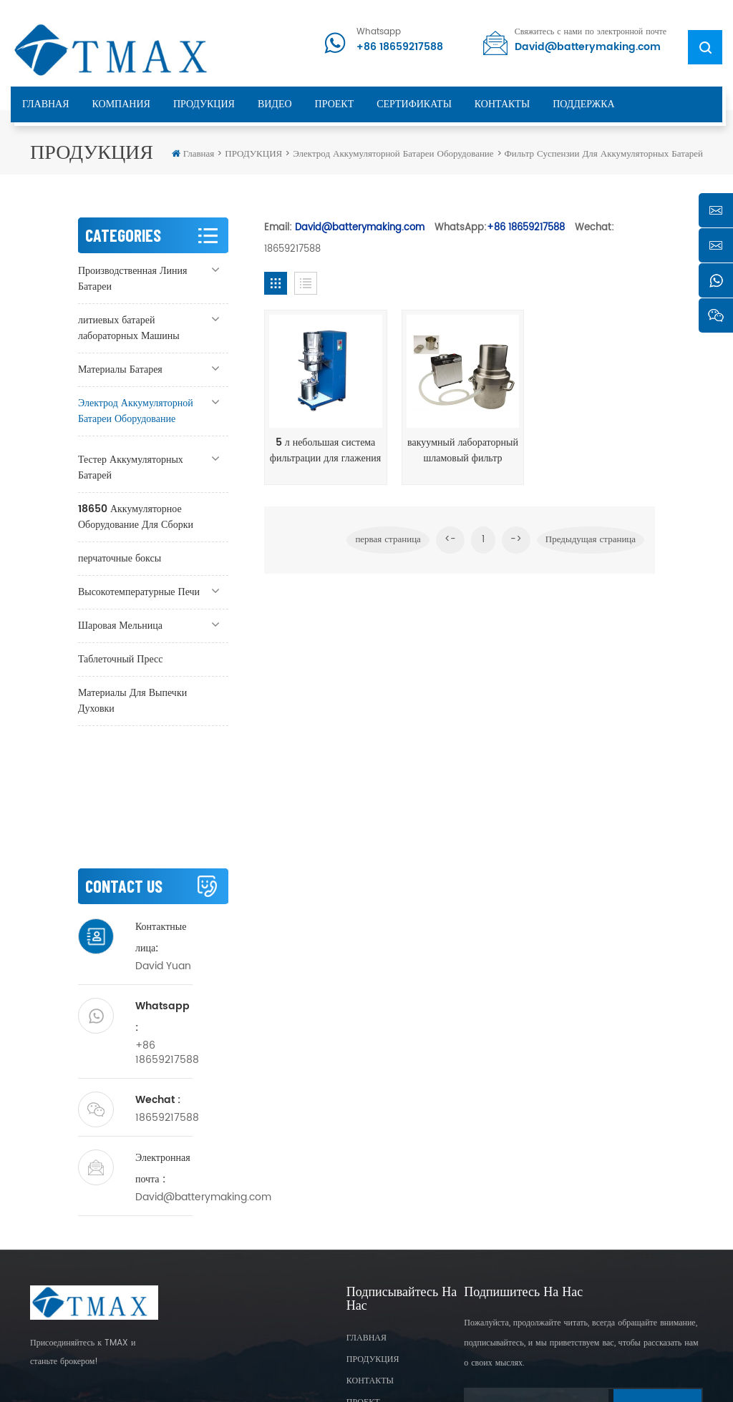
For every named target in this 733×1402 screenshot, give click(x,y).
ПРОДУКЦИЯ (204, 104)
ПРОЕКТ (334, 104)
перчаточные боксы (119, 558)
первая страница (387, 537)
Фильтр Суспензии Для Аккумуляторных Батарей (604, 154)
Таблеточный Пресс (120, 659)
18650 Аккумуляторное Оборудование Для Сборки (135, 517)
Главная (193, 154)
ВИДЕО (275, 104)
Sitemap (364, 1313)
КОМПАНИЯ (121, 104)
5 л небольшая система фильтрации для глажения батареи (324, 448)
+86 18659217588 (399, 47)
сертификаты (414, 104)
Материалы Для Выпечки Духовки (132, 701)
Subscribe (657, 1298)
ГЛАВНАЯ (45, 104)
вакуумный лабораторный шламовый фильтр (459, 448)
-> (516, 537)
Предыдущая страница (590, 537)
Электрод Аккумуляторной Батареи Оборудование (393, 154)
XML (392, 1366)
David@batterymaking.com (588, 47)
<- (450, 537)
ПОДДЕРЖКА (583, 104)
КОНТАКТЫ (502, 104)
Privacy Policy (443, 1366)
